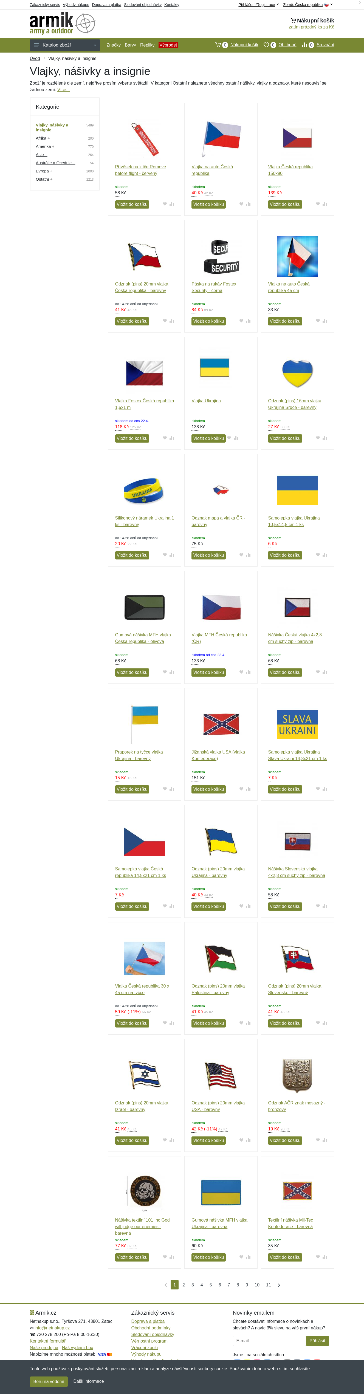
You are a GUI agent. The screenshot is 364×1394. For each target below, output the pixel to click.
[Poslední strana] (277, 1284)
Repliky (147, 45)
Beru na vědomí (48, 1381)
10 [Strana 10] (257, 1285)
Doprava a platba (107, 4)
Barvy (130, 45)
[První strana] (164, 1284)
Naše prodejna (44, 1347)
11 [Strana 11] (268, 1285)
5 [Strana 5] (211, 1285)
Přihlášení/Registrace (258, 5)
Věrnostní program (149, 1341)
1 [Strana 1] (174, 1285)
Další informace (88, 1381)
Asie (41, 154)
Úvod (35, 58)
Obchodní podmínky (151, 1328)
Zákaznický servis (45, 4)
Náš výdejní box (77, 1347)
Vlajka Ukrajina (206, 401)
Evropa (44, 171)
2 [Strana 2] (183, 1285)
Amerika (45, 146)
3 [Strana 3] (192, 1285)
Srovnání (315, 45)
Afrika (43, 138)
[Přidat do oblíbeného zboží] (164, 203)
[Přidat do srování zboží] (171, 203)
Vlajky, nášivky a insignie (52, 127)
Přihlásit (317, 1340)
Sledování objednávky (143, 4)
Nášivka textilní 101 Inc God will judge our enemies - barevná (142, 1227)
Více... (63, 89)
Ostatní (44, 179)
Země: (307, 5)
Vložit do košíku (132, 204)
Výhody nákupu (76, 4)
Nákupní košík (234, 45)
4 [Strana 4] (202, 1285)
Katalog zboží (65, 45)
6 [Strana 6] (220, 1285)
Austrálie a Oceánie (55, 162)
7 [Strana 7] (229, 1285)
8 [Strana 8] (237, 1285)
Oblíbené (277, 45)
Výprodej (168, 45)
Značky (114, 45)
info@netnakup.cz (52, 1328)
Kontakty (171, 4)
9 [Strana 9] (247, 1285)
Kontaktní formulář (48, 1341)
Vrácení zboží (144, 1347)
